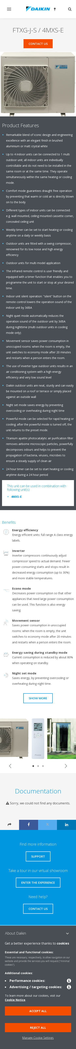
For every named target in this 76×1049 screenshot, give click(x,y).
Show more (38, 698)
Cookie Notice (15, 1000)
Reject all (38, 1028)
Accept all (38, 1011)
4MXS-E (16, 497)
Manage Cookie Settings (38, 1038)
